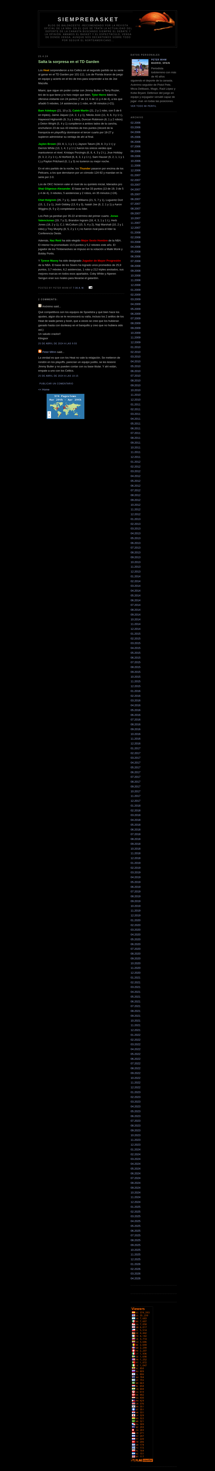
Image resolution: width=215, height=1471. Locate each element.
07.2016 (135, 719)
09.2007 (135, 213)
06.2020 (135, 944)
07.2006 (135, 146)
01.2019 (135, 863)
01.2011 (135, 404)
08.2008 (135, 265)
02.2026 (135, 1269)
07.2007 (135, 203)
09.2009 (135, 328)
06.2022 (135, 1058)
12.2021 (135, 1030)
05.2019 (135, 882)
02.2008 (135, 237)
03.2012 (135, 471)
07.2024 (135, 1178)
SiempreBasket (88, 19)
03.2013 (135, 528)
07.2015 (135, 662)
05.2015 (135, 652)
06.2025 (135, 1230)
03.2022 (135, 1044)
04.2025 (135, 1221)
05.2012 (135, 480)
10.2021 (135, 1020)
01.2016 (135, 691)
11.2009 (135, 337)
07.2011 (135, 433)
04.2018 (135, 819)
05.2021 (135, 996)
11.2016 (135, 738)
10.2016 (135, 734)
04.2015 (135, 648)
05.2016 (135, 710)
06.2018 (135, 829)
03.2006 (135, 127)
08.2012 (135, 495)
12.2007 (135, 227)
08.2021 (135, 1011)
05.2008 (135, 251)
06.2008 (135, 256)
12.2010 (135, 399)
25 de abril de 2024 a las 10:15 (58, 376)
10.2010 (135, 390)
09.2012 (135, 500)
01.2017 (135, 748)
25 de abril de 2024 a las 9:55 (57, 343)
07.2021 (135, 1006)
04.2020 (135, 934)
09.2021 (135, 1015)
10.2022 (135, 1077)
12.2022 (135, 1087)
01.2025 (135, 1206)
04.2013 (135, 533)
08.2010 (135, 380)
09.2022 (135, 1073)
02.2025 (135, 1211)
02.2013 (135, 523)
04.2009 (135, 304)
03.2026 (135, 1273)
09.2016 (135, 729)
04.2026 (135, 1278)
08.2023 (135, 1125)
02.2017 (135, 753)
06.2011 (135, 428)
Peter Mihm (49, 352)
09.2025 (135, 1245)
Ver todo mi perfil (143, 106)
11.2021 (135, 1025)
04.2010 (135, 361)
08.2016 (135, 724)
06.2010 (135, 371)
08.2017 (135, 781)
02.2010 (135, 352)
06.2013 (135, 543)
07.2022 (135, 1063)
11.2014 (135, 624)
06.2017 (135, 772)
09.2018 (135, 843)
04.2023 (135, 1106)
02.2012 (135, 466)
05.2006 (135, 137)
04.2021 (135, 991)
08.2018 (135, 839)
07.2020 (135, 948)
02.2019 (135, 867)
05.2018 (135, 824)
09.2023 (135, 1130)
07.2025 (135, 1235)
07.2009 (135, 318)
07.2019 (135, 891)
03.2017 (135, 757)
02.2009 (135, 294)
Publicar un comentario (56, 383)
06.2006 (135, 141)
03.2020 (135, 929)
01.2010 (135, 347)
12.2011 (135, 456)
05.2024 (135, 1168)
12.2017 (135, 800)
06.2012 (135, 485)
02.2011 (135, 409)
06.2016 (135, 715)
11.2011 (135, 452)
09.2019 (135, 901)
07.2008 (135, 261)
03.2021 (135, 987)
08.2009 (135, 323)
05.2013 (135, 538)
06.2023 (135, 1116)
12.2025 (135, 1259)
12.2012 (135, 514)
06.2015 (135, 657)
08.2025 (135, 1240)
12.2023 (135, 1144)
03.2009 (135, 299)
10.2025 (135, 1249)
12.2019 (135, 915)
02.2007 (135, 180)
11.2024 (135, 1197)
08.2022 (135, 1068)
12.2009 (135, 342)
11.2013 (135, 566)
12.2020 (135, 972)
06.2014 (135, 600)
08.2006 (135, 151)
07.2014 (135, 604)
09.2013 (135, 557)
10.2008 (135, 275)
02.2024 (135, 1154)
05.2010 (135, 366)
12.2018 (135, 858)
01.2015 (135, 633)
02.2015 (135, 638)
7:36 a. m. (78, 288)
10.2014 (135, 619)
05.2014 (135, 595)
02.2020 (135, 925)
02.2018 (135, 810)
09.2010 (135, 385)
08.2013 (135, 552)
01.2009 (135, 289)
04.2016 (135, 705)
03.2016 (135, 700)
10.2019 (135, 906)
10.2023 (135, 1135)
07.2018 (135, 834)
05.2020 (135, 939)
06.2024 (135, 1173)
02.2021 (135, 982)
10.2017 (135, 791)
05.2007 (135, 194)
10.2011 (135, 447)
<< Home (43, 389)
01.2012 (135, 461)
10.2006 (135, 160)
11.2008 (135, 280)
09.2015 (135, 671)
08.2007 (135, 208)
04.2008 (135, 246)
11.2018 (135, 853)
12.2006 (135, 170)
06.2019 (135, 886)
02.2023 (135, 1097)
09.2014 (135, 614)
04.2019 (135, 877)
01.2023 (135, 1092)
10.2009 (135, 332)
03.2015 (135, 643)
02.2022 (135, 1039)
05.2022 (135, 1054)
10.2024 (135, 1192)
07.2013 (135, 547)
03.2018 (135, 815)
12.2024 (135, 1202)
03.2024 (135, 1159)
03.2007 (135, 184)
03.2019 (135, 872)
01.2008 (135, 232)
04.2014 (135, 590)
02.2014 (135, 581)
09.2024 (135, 1187)
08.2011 (135, 437)
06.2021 (135, 1001)
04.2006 (135, 132)
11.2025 (135, 1254)
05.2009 (135, 308)
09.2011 (135, 442)
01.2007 (135, 175)
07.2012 (135, 490)
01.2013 (135, 519)
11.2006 (135, 165)
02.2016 (135, 695)
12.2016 (135, 743)
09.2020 (135, 958)
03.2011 (135, 413)
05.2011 (135, 423)
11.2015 (135, 681)
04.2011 (135, 418)
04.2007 (135, 189)
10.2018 (135, 848)
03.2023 (135, 1101)
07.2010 (135, 375)
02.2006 (135, 122)
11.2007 (135, 222)
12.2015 (135, 686)
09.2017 (135, 786)
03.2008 (135, 242)
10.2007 (135, 218)
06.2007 (135, 199)
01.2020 (135, 920)
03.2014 (135, 585)
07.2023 (135, 1120)
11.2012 (135, 509)
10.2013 (135, 562)
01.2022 (135, 1034)
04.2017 (135, 762)
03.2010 (135, 356)
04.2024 (135, 1163)
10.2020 (135, 963)
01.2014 (135, 576)
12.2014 (135, 628)
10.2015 (135, 676)
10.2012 (135, 504)
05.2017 (135, 767)
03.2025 (135, 1216)
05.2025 (135, 1225)
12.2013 (135, 571)
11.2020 (135, 967)
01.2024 (135, 1149)
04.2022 (135, 1049)
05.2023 (135, 1111)
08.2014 (135, 609)
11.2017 (135, 796)
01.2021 (135, 977)
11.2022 (135, 1082)
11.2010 (135, 394)
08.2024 (135, 1182)
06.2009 (135, 313)
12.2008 (135, 285)
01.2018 (135, 805)
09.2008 (135, 270)
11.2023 (135, 1139)
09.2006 (135, 156)
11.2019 (135, 910)
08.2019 (135, 896)
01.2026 (135, 1264)
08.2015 (135, 667)
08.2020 (135, 953)
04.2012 (135, 476)
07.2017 (135, 776)
